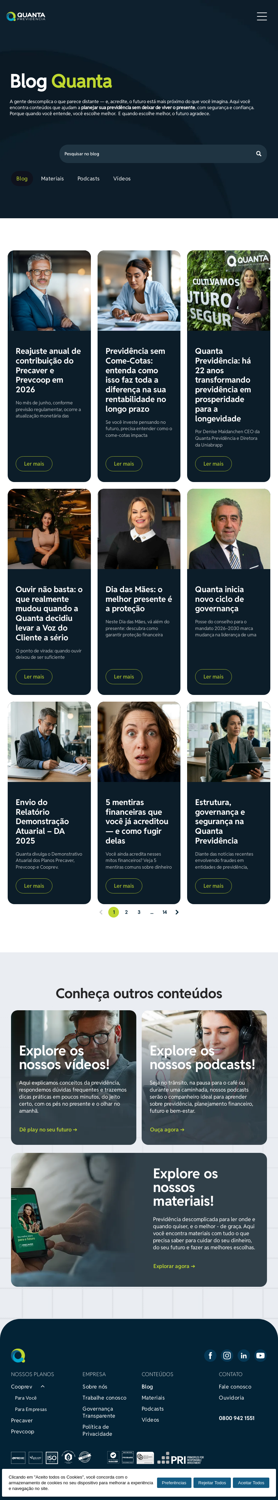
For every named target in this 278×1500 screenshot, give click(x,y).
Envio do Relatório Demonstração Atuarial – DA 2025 (42, 822)
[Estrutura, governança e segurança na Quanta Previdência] (228, 742)
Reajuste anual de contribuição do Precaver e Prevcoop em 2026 (48, 370)
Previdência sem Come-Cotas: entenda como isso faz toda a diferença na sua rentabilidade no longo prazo (136, 380)
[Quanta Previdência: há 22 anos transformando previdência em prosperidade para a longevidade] (228, 290)
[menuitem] (23, 178)
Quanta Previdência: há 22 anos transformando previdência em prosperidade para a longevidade (223, 384)
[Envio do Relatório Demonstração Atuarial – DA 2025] (49, 742)
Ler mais (34, 463)
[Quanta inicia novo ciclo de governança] (228, 529)
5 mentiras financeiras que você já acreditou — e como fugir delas (137, 822)
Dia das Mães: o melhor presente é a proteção (139, 599)
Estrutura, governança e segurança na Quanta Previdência (220, 822)
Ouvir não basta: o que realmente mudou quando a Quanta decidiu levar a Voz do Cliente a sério (49, 614)
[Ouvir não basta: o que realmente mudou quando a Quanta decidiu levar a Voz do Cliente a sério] (49, 529)
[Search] (163, 154)
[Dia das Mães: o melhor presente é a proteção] (139, 529)
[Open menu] (262, 16)
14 (164, 912)
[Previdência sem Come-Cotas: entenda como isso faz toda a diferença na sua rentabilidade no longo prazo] (139, 290)
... (151, 912)
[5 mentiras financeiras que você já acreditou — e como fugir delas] (139, 742)
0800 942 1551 (237, 1418)
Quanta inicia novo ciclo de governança (219, 599)
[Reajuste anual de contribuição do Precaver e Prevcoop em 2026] (49, 290)
